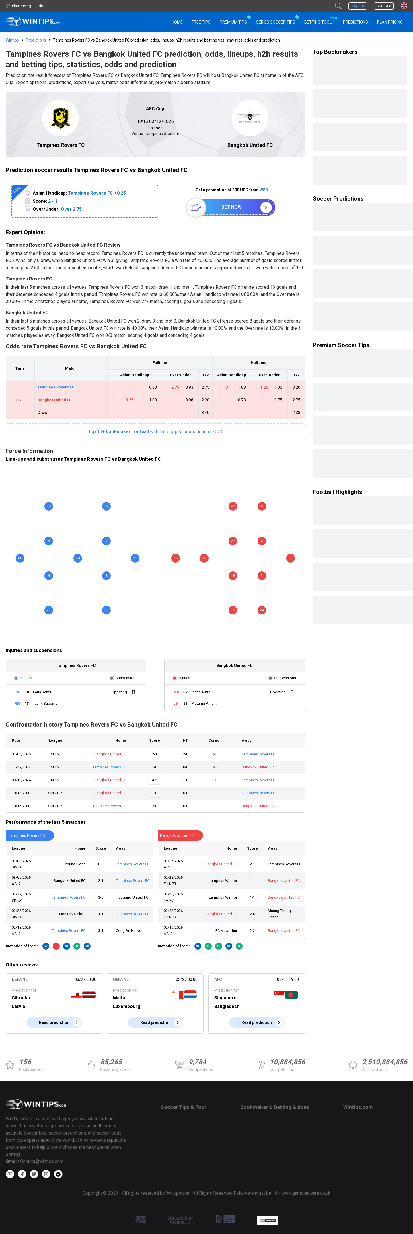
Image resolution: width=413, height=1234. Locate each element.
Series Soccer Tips (275, 22)
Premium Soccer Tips (341, 345)
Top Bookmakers (335, 51)
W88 (264, 190)
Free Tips (201, 22)
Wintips (12, 40)
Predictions (36, 40)
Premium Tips (233, 22)
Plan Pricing (390, 22)
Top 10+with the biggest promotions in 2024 (155, 431)
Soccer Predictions (338, 198)
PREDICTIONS (355, 22)
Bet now (231, 207)
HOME (177, 22)
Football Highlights (337, 492)
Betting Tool (320, 19)
